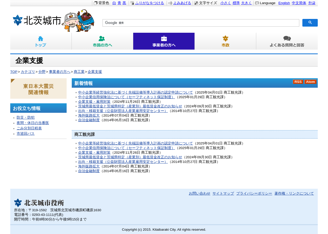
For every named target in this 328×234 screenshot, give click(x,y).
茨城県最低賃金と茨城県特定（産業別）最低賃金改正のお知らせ (130, 106)
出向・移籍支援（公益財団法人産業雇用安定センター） (123, 111)
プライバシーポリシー (254, 193)
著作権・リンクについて (294, 193)
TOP (13, 72)
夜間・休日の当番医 (33, 123)
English (284, 3)
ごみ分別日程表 (29, 128)
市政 (225, 41)
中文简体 (299, 3)
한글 (311, 3)
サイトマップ (223, 193)
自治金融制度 (89, 120)
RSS (298, 82)
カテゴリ (28, 72)
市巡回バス (26, 134)
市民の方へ (102, 41)
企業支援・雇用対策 (94, 102)
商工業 (79, 72)
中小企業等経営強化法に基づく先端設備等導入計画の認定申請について (135, 92)
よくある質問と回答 (287, 41)
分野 (42, 72)
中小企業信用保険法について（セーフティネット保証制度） (126, 97)
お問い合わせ (199, 193)
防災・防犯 (26, 117)
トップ (41, 41)
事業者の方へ (164, 41)
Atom (310, 82)
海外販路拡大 (89, 115)
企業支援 (95, 72)
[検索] (200, 23)
